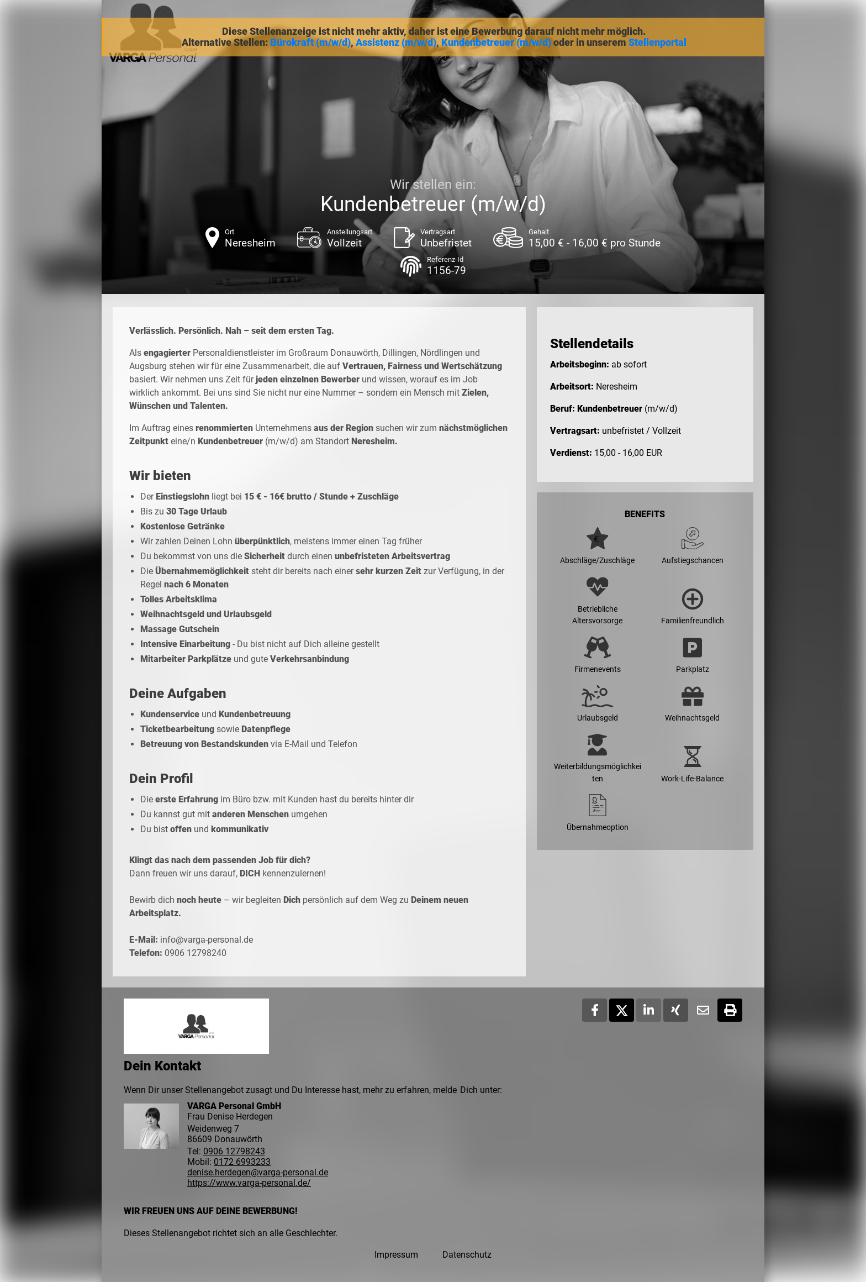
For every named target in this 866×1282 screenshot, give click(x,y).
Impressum (396, 1254)
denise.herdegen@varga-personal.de (257, 1172)
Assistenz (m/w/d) (396, 42)
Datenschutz (467, 1254)
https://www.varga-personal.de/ (249, 1183)
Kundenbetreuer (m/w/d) (496, 42)
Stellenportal (658, 42)
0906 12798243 (234, 1151)
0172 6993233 (242, 1162)
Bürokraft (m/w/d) (310, 42)
